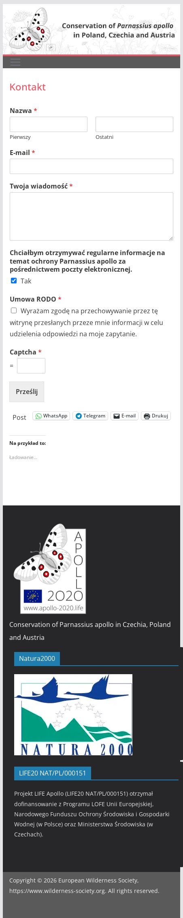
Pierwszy (20, 137)
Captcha (26, 352)
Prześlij (27, 391)
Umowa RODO (36, 299)
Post (19, 416)
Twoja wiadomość (41, 186)
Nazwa (23, 111)
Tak (26, 281)
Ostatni (104, 137)
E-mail (22, 153)
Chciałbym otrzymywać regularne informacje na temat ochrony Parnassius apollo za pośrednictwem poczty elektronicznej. (87, 261)
